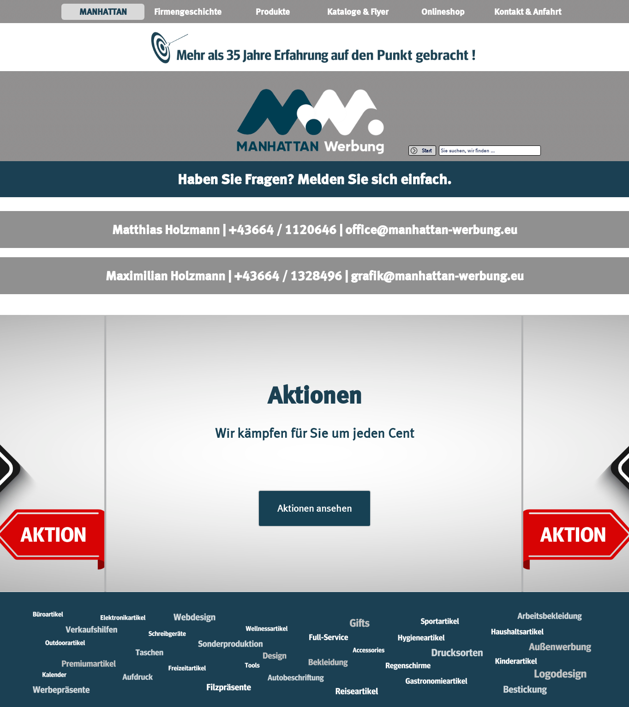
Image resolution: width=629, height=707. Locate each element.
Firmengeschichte (188, 11)
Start (426, 150)
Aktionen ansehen (314, 508)
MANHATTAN (103, 11)
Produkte (273, 11)
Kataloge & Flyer (358, 11)
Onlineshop (442, 11)
